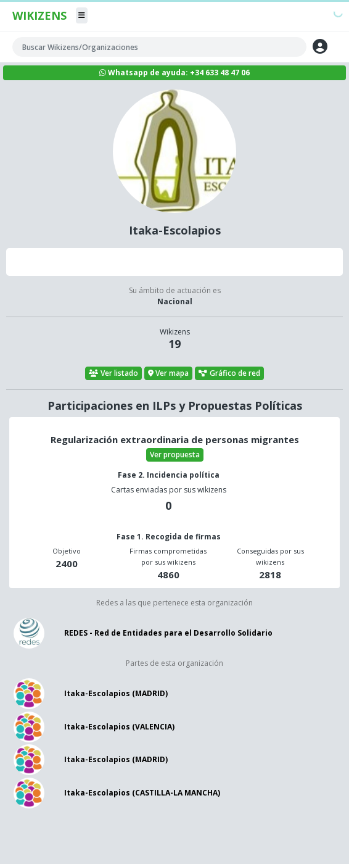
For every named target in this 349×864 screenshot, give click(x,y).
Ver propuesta (175, 454)
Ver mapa (168, 373)
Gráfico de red (229, 373)
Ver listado (113, 373)
